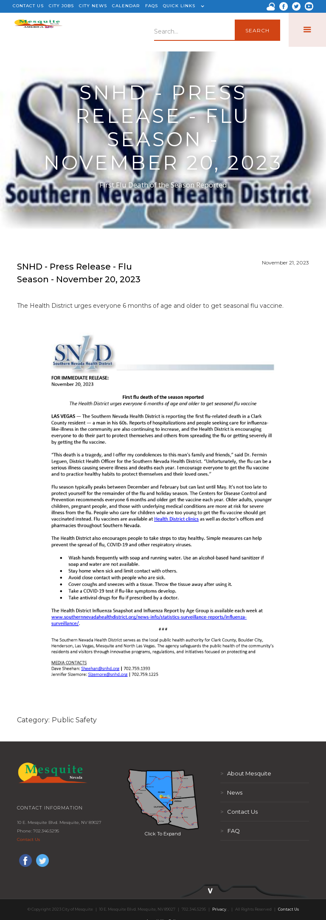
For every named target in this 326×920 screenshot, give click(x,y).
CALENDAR (126, 6)
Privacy (219, 909)
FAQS (151, 6)
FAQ (230, 830)
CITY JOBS (61, 6)
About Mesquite (245, 773)
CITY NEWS (93, 6)
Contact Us (28, 839)
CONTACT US (28, 6)
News (231, 792)
